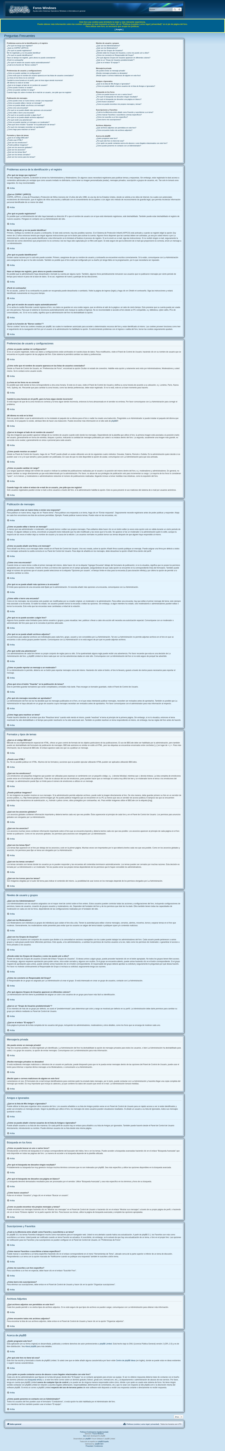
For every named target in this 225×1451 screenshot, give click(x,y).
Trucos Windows (98, 1434)
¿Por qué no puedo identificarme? (20, 55)
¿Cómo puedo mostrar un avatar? (20, 87)
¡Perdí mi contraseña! (15, 60)
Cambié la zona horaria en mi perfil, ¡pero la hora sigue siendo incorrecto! (35, 80)
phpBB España (103, 1441)
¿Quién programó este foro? (107, 138)
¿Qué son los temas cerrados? (18, 155)
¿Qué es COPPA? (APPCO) (17, 48)
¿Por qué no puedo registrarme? (19, 50)
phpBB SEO (99, 1444)
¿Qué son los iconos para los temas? (21, 157)
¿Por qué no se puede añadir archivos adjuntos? (25, 117)
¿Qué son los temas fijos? (17, 152)
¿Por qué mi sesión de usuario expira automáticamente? (28, 62)
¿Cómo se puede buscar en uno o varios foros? (114, 94)
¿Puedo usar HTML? (15, 140)
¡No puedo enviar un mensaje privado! (110, 71)
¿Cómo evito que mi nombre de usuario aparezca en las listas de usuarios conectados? (40, 75)
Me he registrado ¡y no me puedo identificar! (23, 53)
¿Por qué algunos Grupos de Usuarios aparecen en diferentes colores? (123, 58)
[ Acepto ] (119, 29)
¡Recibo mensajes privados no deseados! (112, 73)
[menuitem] (141, 1424)
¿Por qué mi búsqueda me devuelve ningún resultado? (117, 97)
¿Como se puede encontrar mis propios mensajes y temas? (118, 104)
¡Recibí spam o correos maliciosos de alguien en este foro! (118, 75)
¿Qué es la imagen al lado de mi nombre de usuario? (27, 85)
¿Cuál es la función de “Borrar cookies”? (22, 65)
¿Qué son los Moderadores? (107, 48)
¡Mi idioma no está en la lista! (18, 83)
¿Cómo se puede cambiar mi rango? (21, 90)
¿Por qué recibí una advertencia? (19, 120)
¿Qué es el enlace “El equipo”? (108, 62)
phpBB (114, 421)
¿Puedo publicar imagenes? (17, 145)
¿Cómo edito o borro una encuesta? (20, 113)
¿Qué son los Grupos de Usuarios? (109, 50)
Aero (85, 1436)
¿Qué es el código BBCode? (18, 138)
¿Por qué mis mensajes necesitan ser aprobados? (26, 127)
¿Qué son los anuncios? (16, 150)
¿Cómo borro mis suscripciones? (108, 120)
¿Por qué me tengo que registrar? (20, 46)
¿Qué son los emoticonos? (17, 142)
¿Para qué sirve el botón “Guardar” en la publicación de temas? (31, 125)
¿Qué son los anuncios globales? (19, 147)
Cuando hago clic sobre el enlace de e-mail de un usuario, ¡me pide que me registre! (39, 92)
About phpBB (30, 1346)
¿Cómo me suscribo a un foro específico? (112, 117)
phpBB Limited (106, 1344)
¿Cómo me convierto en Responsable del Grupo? (115, 55)
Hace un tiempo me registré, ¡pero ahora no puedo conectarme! (31, 58)
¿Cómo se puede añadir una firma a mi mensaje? (26, 105)
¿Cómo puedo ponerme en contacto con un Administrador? (118, 146)
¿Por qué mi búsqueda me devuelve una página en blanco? (118, 99)
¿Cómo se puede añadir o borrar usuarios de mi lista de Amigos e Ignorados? (125, 86)
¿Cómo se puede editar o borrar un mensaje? (24, 103)
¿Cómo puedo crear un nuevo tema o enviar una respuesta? (30, 101)
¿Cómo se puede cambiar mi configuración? (24, 73)
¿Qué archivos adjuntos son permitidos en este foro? (116, 128)
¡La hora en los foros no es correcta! (21, 78)
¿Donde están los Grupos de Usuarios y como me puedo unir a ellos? (122, 53)
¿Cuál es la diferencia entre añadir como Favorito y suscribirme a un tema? (124, 112)
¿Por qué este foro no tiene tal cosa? (110, 141)
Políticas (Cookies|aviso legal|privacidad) (94, 1432)
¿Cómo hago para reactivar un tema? (21, 129)
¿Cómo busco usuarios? (105, 102)
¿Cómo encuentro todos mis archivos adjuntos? (114, 130)
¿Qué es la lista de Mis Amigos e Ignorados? (113, 84)
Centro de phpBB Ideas (125, 1360)
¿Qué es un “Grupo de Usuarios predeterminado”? (115, 60)
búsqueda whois (35, 1380)
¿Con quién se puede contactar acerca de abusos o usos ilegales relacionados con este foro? (131, 143)
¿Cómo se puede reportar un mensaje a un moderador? (28, 122)
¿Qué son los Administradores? (108, 46)
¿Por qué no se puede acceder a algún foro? (24, 115)
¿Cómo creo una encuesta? (17, 108)
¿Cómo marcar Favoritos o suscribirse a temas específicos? (119, 115)
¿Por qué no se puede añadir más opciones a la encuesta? (29, 110)
